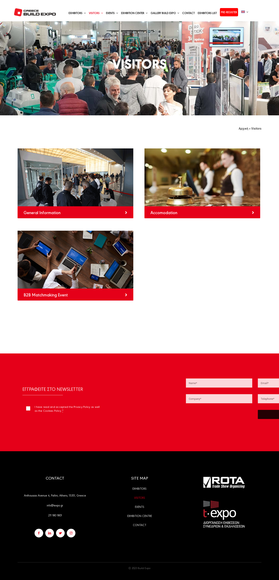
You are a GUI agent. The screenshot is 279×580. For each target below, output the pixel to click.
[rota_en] (224, 478)
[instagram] (71, 533)
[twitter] (60, 533)
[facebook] (39, 533)
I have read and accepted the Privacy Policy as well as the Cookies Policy (66, 406)
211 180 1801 (55, 515)
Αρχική (243, 128)
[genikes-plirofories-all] (75, 150)
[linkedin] (49, 533)
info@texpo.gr (55, 505)
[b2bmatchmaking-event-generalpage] (75, 232)
